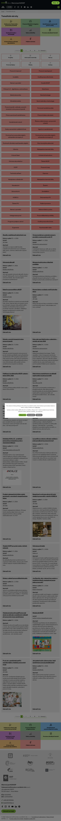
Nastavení (39, 415)
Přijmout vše (23, 415)
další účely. (37, 407)
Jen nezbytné (31, 415)
